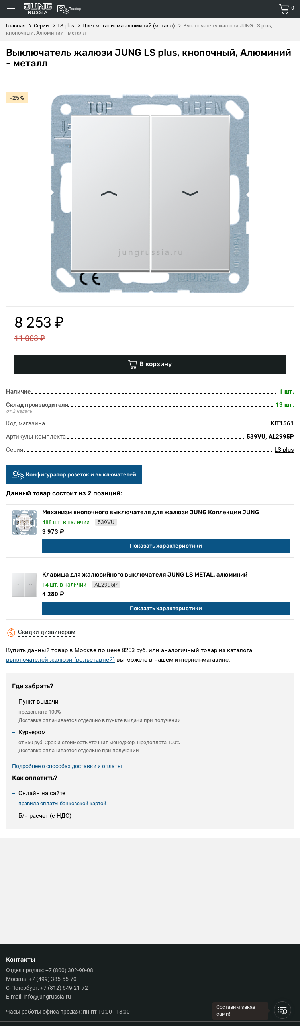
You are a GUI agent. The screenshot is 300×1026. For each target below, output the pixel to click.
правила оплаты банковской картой (62, 803)
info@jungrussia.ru (47, 996)
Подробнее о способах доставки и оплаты (67, 766)
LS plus (284, 449)
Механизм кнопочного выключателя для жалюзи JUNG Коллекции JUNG (150, 512)
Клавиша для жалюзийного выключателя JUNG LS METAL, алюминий (144, 574)
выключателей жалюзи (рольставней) (60, 659)
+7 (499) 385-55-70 (52, 979)
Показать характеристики (166, 545)
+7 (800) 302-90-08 (69, 970)
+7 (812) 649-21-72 (64, 988)
